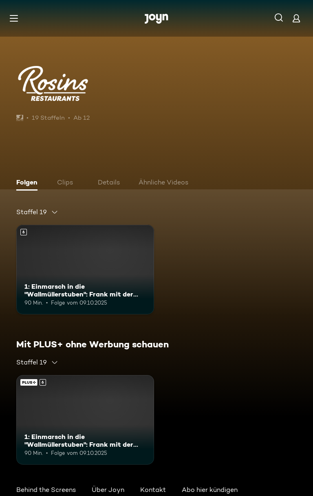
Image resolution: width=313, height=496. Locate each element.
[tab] (29, 183)
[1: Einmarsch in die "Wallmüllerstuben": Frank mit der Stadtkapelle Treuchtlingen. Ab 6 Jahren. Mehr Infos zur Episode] (85, 269)
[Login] (296, 18)
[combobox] (37, 212)
